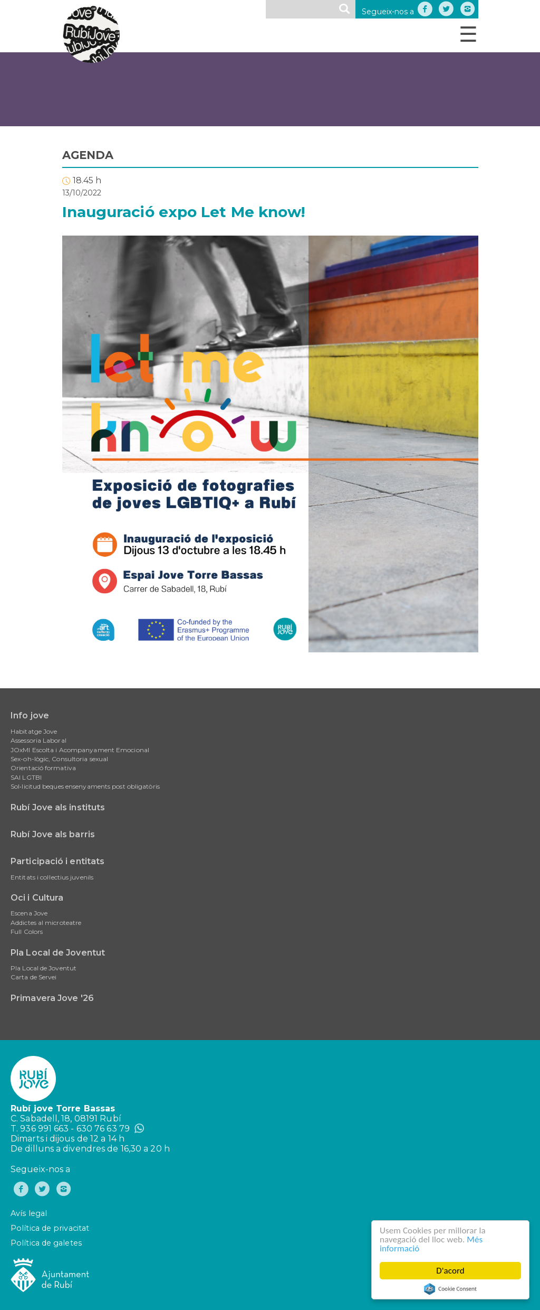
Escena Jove (29, 913)
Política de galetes (46, 1243)
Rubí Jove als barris (53, 834)
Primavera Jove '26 (52, 998)
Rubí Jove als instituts (58, 807)
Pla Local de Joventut (58, 953)
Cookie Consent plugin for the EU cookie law (450, 1289)
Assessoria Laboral (38, 740)
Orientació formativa (43, 768)
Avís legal (29, 1213)
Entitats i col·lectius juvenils (52, 877)
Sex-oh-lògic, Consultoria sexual (59, 759)
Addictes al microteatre (46, 923)
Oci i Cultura (37, 898)
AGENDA (88, 155)
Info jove (30, 715)
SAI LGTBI (26, 777)
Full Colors (27, 931)
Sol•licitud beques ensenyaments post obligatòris (85, 786)
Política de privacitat (50, 1228)
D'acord (450, 1270)
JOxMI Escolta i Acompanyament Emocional (80, 750)
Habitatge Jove (34, 731)
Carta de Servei (34, 977)
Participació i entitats (57, 861)
